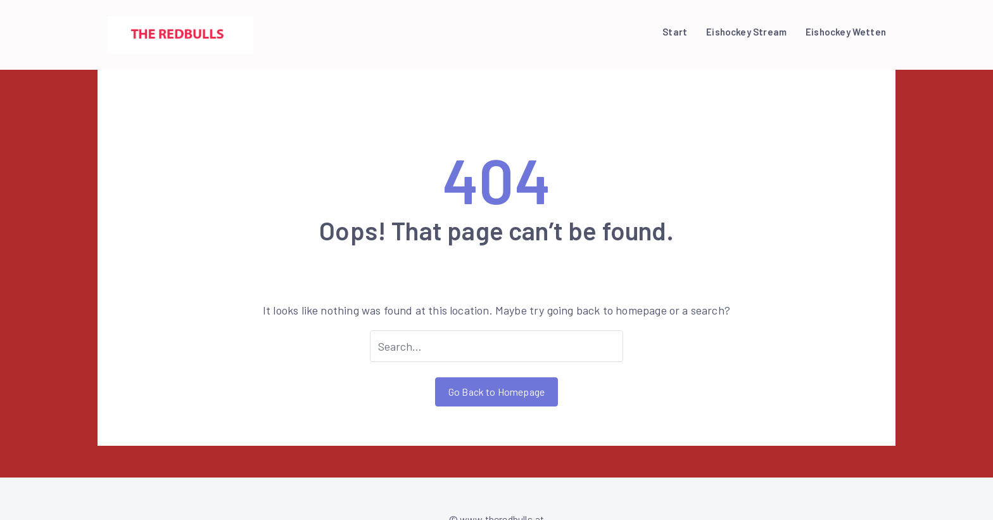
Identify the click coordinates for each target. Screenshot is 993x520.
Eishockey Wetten (846, 31)
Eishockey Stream (746, 31)
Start (674, 31)
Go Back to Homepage (496, 392)
